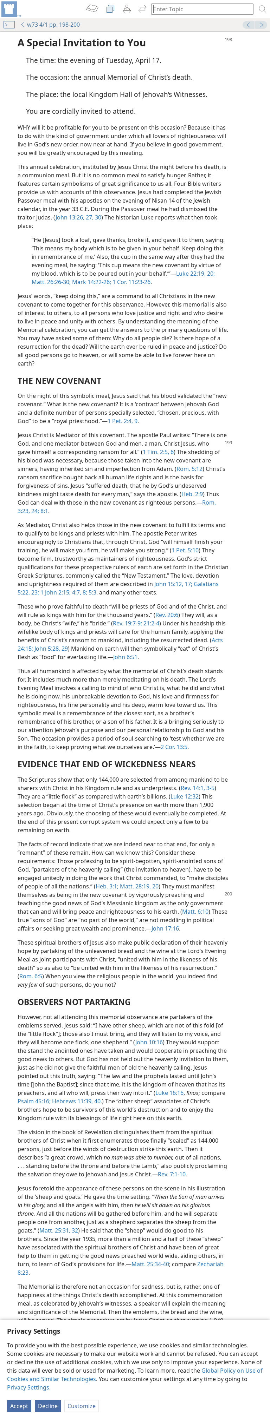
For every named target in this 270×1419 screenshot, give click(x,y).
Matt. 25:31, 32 (58, 1230)
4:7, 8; (79, 592)
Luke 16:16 (169, 1093)
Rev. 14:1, (193, 788)
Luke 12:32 (185, 796)
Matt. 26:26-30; (51, 282)
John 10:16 (149, 1042)
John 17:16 (165, 928)
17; (187, 584)
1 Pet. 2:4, (120, 421)
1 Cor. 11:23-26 (130, 282)
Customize (82, 1406)
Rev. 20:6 (166, 615)
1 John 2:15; (55, 592)
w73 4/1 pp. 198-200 (50, 24)
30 (97, 217)
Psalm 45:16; (34, 1101)
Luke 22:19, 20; (195, 273)
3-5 (209, 788)
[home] (10, 9)
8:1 (43, 511)
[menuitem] (10, 9)
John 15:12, (168, 584)
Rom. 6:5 (30, 976)
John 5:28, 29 (50, 648)
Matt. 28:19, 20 (138, 886)
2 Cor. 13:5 (174, 747)
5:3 (91, 592)
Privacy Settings (28, 1387)
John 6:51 (125, 657)
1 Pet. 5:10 (185, 550)
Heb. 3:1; (107, 886)
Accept (19, 1406)
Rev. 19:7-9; (127, 623)
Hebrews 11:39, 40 (76, 1101)
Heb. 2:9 (192, 494)
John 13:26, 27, (75, 217)
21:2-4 (150, 623)
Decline (48, 1406)
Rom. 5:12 (189, 469)
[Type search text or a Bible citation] (199, 9)
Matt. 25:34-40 (150, 1264)
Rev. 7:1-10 (172, 1174)
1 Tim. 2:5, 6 (158, 452)
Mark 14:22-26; (91, 282)
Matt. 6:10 (195, 911)
